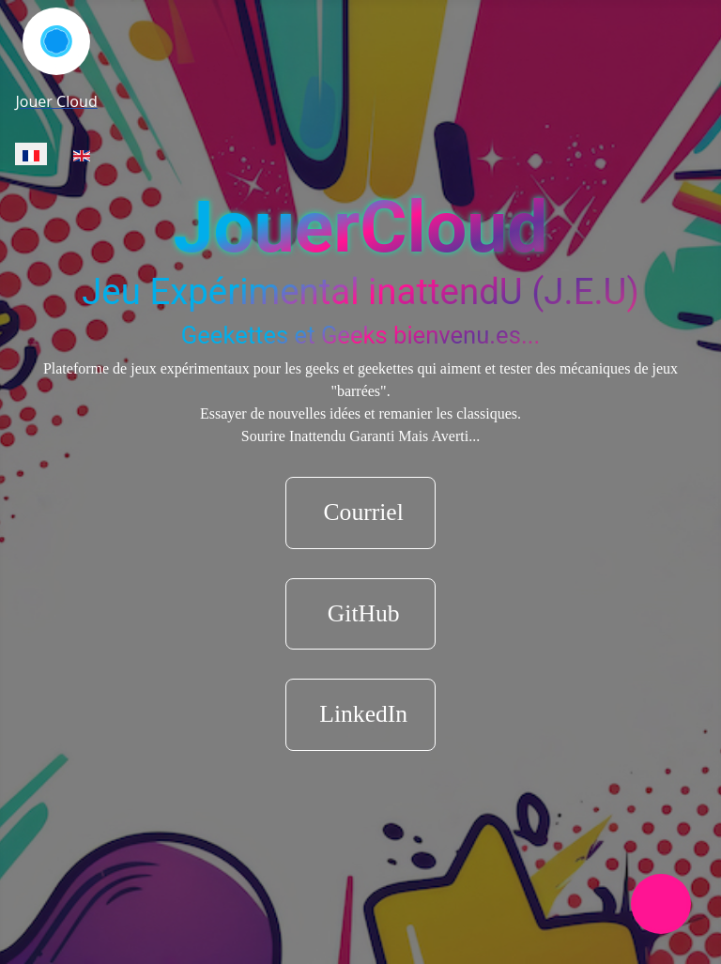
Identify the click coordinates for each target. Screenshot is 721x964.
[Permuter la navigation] (661, 904)
